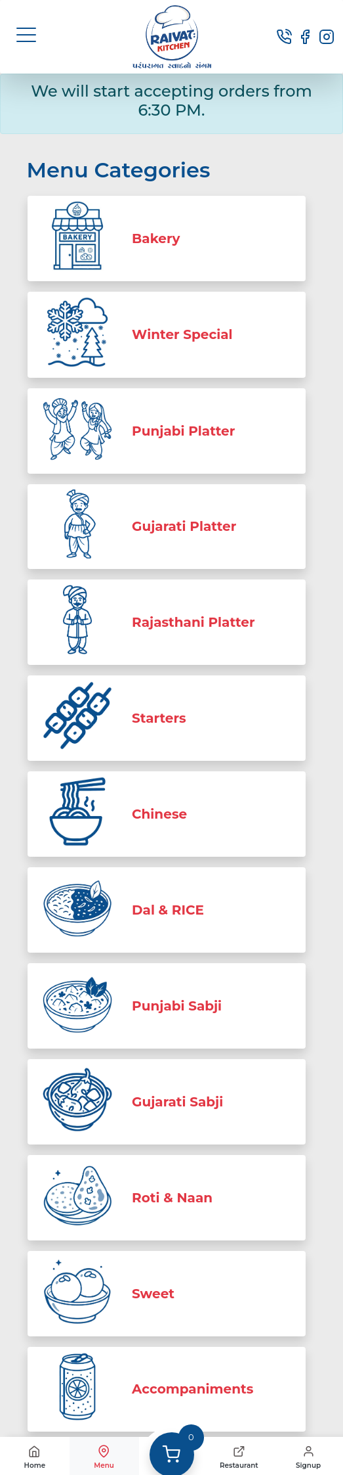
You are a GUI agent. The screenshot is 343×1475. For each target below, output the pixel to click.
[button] (26, 35)
